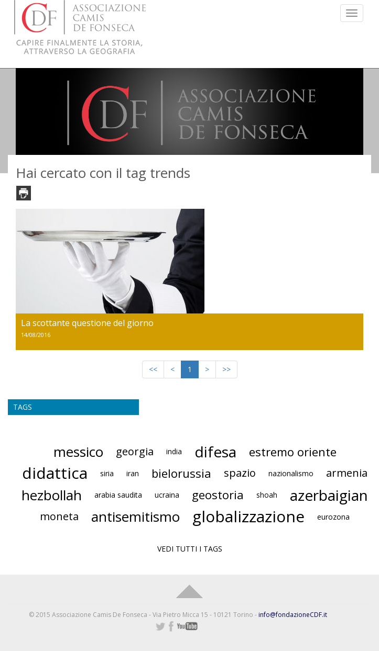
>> (226, 369)
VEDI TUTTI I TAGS (189, 549)
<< (153, 369)
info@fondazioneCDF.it (292, 614)
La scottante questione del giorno (87, 323)
